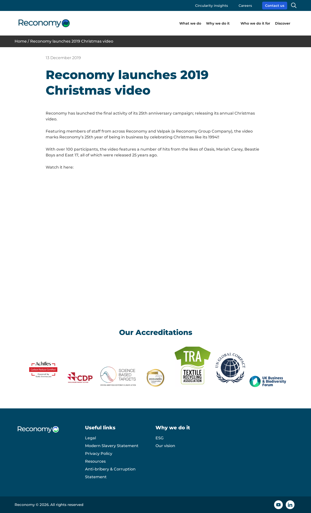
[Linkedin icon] (290, 504)
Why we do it (218, 23)
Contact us (274, 5)
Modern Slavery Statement (111, 445)
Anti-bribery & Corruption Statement (110, 473)
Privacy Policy (98, 453)
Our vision (165, 445)
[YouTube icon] (278, 504)
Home (21, 41)
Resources (95, 461)
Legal (90, 438)
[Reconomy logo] (44, 23)
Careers (245, 5)
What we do (190, 23)
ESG (160, 438)
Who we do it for (255, 23)
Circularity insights (211, 5)
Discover (282, 23)
